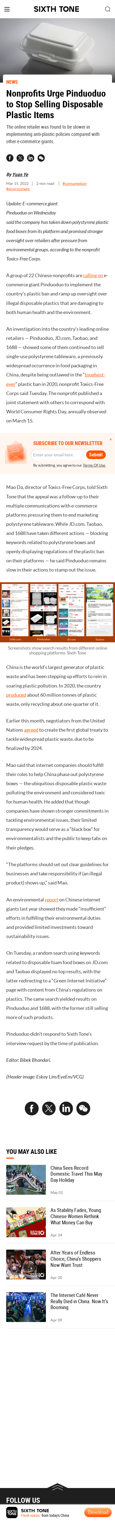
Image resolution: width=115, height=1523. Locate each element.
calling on (93, 275)
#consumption (75, 184)
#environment (18, 189)
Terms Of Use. (94, 465)
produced (16, 695)
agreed (31, 730)
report (51, 899)
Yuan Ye (20, 174)
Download (98, 1512)
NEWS (12, 82)
